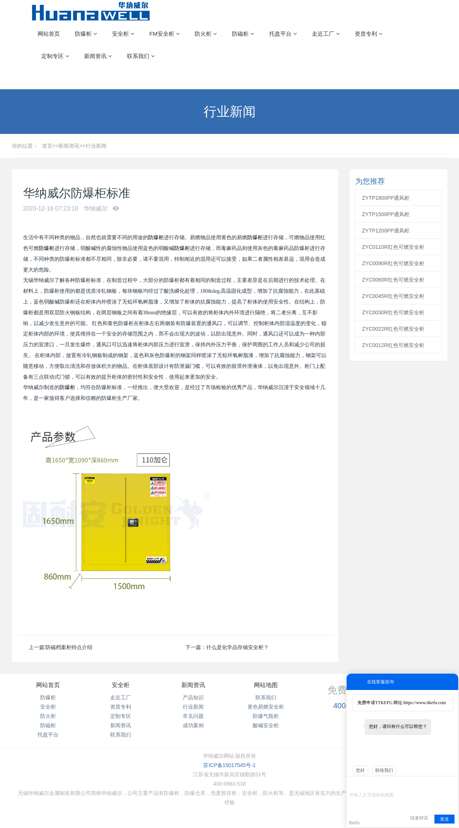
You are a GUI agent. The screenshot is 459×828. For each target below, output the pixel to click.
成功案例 (193, 725)
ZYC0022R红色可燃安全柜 (393, 329)
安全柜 (48, 707)
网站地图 (266, 685)
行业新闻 (96, 146)
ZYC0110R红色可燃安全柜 (393, 247)
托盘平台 (48, 735)
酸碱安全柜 (266, 725)
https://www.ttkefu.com (425, 702)
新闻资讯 (68, 146)
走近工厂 (120, 697)
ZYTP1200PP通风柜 (386, 231)
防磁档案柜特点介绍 (68, 647)
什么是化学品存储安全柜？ (237, 647)
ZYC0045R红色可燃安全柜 (393, 296)
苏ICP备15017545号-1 (229, 765)
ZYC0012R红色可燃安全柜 (393, 345)
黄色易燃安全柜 (266, 707)
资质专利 (120, 707)
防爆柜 (156, 237)
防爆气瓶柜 (266, 716)
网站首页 (49, 34)
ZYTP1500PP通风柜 (386, 214)
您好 (360, 770)
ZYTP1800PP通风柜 (386, 198)
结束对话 (419, 818)
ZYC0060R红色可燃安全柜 (393, 280)
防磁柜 (48, 725)
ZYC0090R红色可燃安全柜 (393, 263)
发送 (444, 819)
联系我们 (120, 735)
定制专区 (120, 716)
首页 (47, 146)
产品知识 (193, 697)
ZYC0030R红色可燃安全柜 (393, 312)
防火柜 (48, 716)
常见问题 (193, 716)
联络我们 (384, 770)
